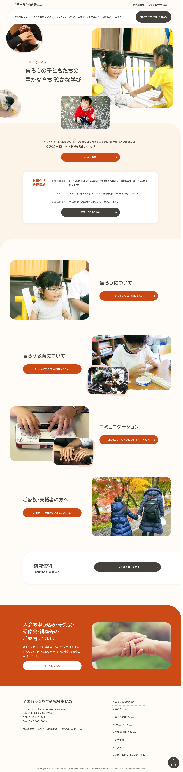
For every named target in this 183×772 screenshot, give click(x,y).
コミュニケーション (66, 17)
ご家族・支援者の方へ (88, 17)
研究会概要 (138, 5)
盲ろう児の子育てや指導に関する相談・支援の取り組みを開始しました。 (104, 194)
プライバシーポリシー (71, 729)
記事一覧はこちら (100, 212)
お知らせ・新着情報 (157, 5)
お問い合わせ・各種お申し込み (153, 17)
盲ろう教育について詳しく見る (58, 369)
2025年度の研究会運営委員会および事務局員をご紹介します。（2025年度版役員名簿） (108, 183)
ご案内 (118, 17)
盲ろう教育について (43, 17)
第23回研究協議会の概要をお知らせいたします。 (93, 202)
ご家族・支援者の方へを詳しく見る (57, 513)
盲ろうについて (22, 17)
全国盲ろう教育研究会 (28, 4)
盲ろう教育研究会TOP (126, 702)
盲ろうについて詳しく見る (135, 296)
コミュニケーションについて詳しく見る (132, 440)
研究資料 (107, 17)
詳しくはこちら (62, 666)
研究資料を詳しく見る (137, 567)
